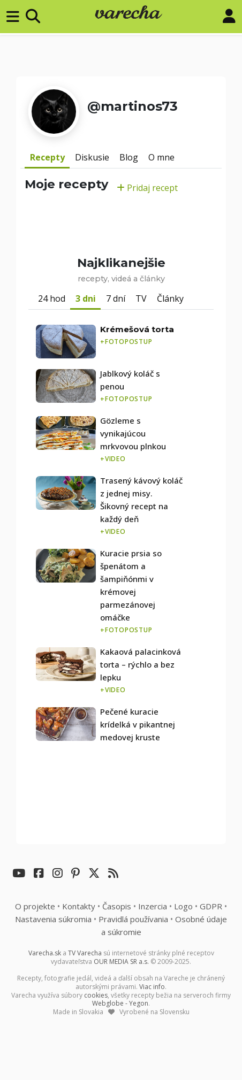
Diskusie (92, 157)
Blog (128, 157)
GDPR (211, 906)
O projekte (35, 906)
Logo (183, 906)
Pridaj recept (147, 188)
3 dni (85, 298)
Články (170, 298)
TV (141, 298)
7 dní (115, 298)
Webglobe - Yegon (120, 1003)
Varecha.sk (44, 953)
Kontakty (78, 906)
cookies (96, 995)
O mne (161, 157)
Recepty (47, 157)
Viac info (152, 986)
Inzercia (152, 906)
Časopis (116, 906)
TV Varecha (85, 953)
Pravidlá (133, 919)
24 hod (51, 298)
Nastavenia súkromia (53, 919)
